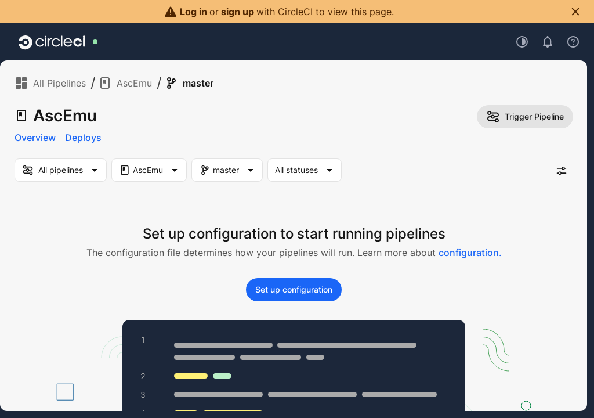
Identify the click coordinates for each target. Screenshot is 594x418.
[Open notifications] (547, 41)
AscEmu (125, 83)
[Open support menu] (573, 41)
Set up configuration (293, 289)
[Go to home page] (51, 41)
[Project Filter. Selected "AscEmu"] (149, 170)
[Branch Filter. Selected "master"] (227, 170)
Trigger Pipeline (525, 117)
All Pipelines (50, 83)
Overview (35, 137)
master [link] (188, 83)
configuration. (470, 252)
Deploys (83, 137)
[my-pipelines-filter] (61, 170)
